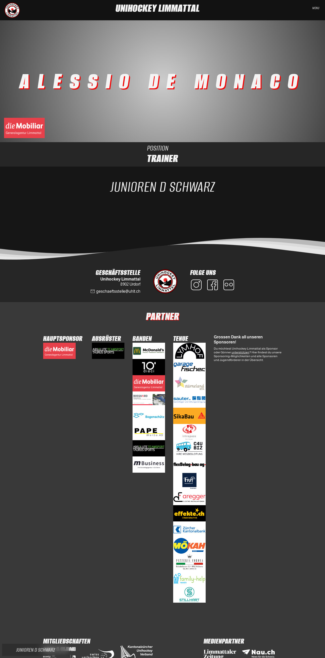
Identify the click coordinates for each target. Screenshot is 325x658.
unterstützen (240, 352)
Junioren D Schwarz (162, 186)
